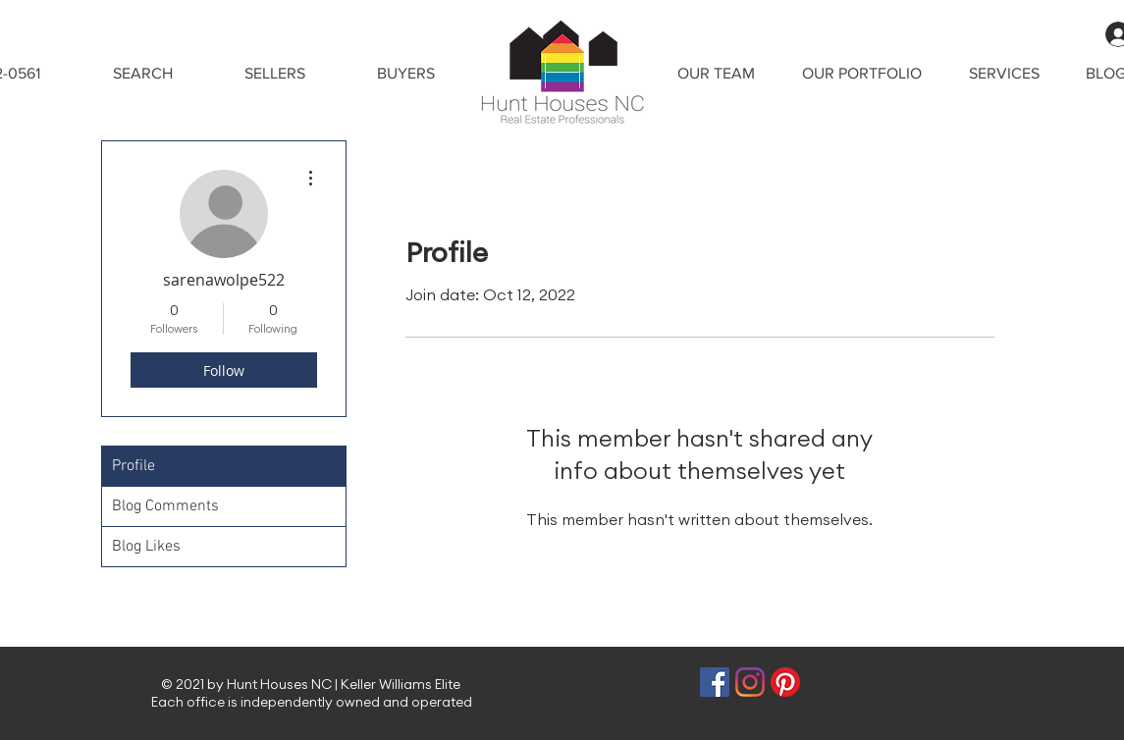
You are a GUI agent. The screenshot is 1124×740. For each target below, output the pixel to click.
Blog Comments (165, 506)
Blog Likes (146, 546)
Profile (133, 466)
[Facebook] (714, 682)
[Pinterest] (785, 682)
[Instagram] (750, 682)
